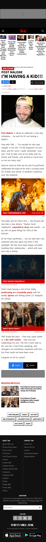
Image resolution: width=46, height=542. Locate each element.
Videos (5, 491)
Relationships (8, 419)
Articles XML (7, 463)
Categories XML (8, 475)
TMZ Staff (7, 86)
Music (28, 424)
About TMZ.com (8, 444)
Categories (6, 472)
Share (16, 365)
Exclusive (19, 424)
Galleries (6, 478)
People (5, 481)
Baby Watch (37, 419)
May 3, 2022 (12, 89)
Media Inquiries (29, 456)
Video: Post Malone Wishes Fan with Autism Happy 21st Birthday (10, 332)
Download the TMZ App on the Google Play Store (33, 535)
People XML (7, 484)
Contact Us (28, 444)
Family (24, 414)
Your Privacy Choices (10, 456)
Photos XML (7, 487)
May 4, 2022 (38, 89)
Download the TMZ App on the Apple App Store (13, 535)
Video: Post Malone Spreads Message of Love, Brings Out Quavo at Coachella (10, 284)
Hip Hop (34, 414)
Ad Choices (6, 453)
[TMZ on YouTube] (25, 518)
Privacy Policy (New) (10, 447)
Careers (27, 450)
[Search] (43, 31)
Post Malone (13, 414)
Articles (5, 460)
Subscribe (40, 507)
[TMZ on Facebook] (15, 518)
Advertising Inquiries (31, 453)
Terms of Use (7, 450)
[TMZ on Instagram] (29, 518)
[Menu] (3, 31)
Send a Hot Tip (29, 447)
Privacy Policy (35, 501)
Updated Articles (8, 466)
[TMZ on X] (20, 518)
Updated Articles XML (10, 469)
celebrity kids (24, 419)
